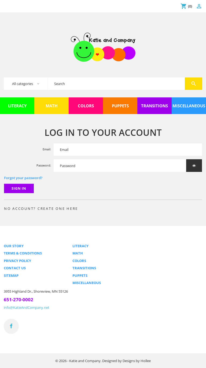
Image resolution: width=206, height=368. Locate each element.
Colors (79, 260)
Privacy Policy (17, 260)
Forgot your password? (23, 177)
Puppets (79, 275)
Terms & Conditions (23, 253)
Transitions (84, 268)
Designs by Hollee (137, 360)
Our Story (14, 245)
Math (77, 253)
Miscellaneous (86, 282)
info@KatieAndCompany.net (26, 307)
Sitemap (11, 275)
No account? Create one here (41, 208)
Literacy (80, 245)
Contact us (15, 268)
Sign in (19, 188)
